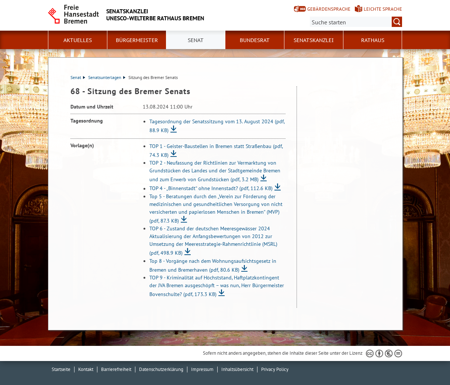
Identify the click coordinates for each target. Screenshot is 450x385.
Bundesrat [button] (255, 40)
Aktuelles (77, 40)
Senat (77, 77)
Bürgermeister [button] (137, 40)
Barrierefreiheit (116, 369)
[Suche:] (356, 22)
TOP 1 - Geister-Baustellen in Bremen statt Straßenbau (216, 150)
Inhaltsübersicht (237, 369)
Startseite (61, 369)
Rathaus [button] (372, 40)
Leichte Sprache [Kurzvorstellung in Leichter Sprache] (383, 9)
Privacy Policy (274, 369)
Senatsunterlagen (106, 77)
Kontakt (85, 369)
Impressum (202, 369)
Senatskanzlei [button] (314, 40)
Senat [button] (196, 40)
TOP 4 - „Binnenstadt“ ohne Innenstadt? (211, 188)
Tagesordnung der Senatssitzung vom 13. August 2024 (216, 126)
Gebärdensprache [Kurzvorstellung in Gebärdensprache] (328, 9)
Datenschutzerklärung (161, 369)
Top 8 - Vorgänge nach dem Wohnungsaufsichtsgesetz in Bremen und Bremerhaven (212, 265)
